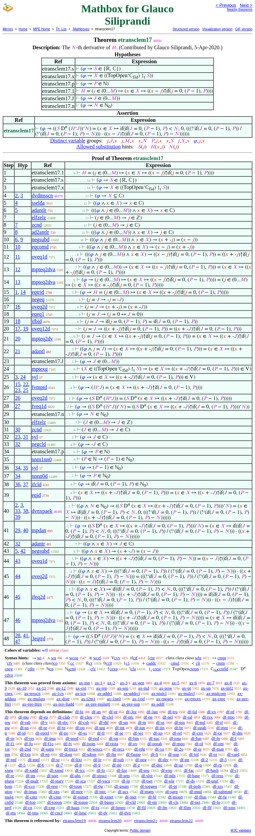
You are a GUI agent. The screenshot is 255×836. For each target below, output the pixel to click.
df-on (113, 738)
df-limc (80, 812)
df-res (29, 738)
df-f (233, 738)
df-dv (103, 812)
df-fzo (122, 770)
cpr (152, 657)
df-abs (75, 775)
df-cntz (31, 796)
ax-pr (186, 688)
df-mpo (178, 743)
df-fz (101, 770)
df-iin (160, 727)
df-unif (212, 780)
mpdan (39, 530)
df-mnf (34, 759)
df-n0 (116, 764)
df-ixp (25, 754)
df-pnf (11, 759)
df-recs (118, 748)
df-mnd (195, 791)
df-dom (65, 754)
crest (157, 668)
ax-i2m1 (88, 698)
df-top (30, 802)
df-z (136, 764)
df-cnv (197, 733)
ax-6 (193, 682)
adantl (38, 351)
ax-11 (41, 688)
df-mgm (147, 791)
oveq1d (39, 257)
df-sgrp (171, 791)
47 (17, 641)
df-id (21, 733)
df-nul (200, 722)
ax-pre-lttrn (32, 704)
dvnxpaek (42, 511)
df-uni (100, 727)
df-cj (234, 770)
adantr (38, 543)
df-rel (177, 733)
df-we (138, 733)
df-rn (10, 738)
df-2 (204, 759)
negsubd (40, 239)
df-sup (173, 754)
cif (135, 657)
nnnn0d (40, 476)
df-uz (178, 764)
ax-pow (165, 688)
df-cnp (49, 807)
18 (17, 321)
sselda (38, 203)
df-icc (80, 770)
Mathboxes (80, 29)
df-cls (174, 802)
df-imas (30, 791)
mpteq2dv (42, 338)
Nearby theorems (239, 9)
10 (17, 247)
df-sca (80, 780)
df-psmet (80, 796)
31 (25, 437)
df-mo (23, 717)
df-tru (173, 711)
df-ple (169, 780)
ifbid (37, 321)
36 (17, 484)
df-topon (54, 802)
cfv (10, 663)
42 (23, 551)
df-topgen (148, 786)
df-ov (132, 743)
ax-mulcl (159, 693)
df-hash (212, 770)
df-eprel (42, 733)
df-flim (185, 807)
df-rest (52, 786)
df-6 (40, 764)
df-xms (229, 807)
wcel (97, 657)
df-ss (160, 722)
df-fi (154, 754)
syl (35, 377)
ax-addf (158, 704)
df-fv (67, 743)
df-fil (141, 807)
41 (25, 635)
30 (17, 429)
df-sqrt (52, 775)
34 (17, 468)
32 (17, 444)
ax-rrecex (193, 698)
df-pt (173, 786)
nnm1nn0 (42, 459)
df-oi (213, 754)
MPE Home (41, 29)
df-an (96, 711)
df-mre (77, 791)
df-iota (175, 738)
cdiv (31, 668)
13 (17, 282)
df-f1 (10, 743)
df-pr (43, 727)
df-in (142, 722)
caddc (151, 663)
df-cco (29, 786)
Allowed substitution (98, 146)
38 (25, 511)
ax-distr (63, 698)
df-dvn (125, 812)
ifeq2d (38, 597)
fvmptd (39, 387)
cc (72, 663)
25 (25, 390)
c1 (128, 663)
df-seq (143, 770)
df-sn (24, 727)
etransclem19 (74, 820)
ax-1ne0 (114, 698)
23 (17, 390)
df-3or (131, 711)
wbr (198, 657)
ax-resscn (32, 693)
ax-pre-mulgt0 (98, 704)
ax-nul (143, 688)
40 (25, 530)
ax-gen (138, 682)
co (55, 663)
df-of (199, 743)
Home (23, 29)
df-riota (111, 743)
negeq (38, 299)
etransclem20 (110, 820)
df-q (198, 764)
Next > (246, 5)
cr (90, 663)
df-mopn (175, 796)
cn (51, 668)
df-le (97, 759)
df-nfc (128, 717)
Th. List (61, 29)
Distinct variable (67, 140)
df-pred (71, 738)
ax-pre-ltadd (63, 704)
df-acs (123, 791)
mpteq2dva (43, 269)
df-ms (11, 812)
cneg (9, 668)
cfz (93, 668)
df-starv (56, 780)
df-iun (139, 727)
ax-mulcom (216, 693)
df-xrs (217, 786)
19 (25, 328)
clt (198, 663)
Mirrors (8, 29)
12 (17, 269)
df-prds (195, 786)
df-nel (168, 717)
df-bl (152, 796)
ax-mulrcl (186, 693)
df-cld (131, 802)
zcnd (37, 225)
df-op (80, 727)
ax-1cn (57, 693)
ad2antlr (40, 232)
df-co (217, 733)
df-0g (98, 786)
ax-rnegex (164, 698)
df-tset (146, 780)
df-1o (159, 748)
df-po (63, 733)
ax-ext (81, 688)
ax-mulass (36, 698)
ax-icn (80, 693)
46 (17, 620)
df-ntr (152, 802)
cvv (117, 657)
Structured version (185, 29)
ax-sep (122, 688)
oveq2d (39, 307)
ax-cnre (218, 698)
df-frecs (70, 748)
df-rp (217, 764)
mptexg (40, 369)
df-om (218, 743)
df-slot (147, 775)
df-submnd (222, 791)
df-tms (33, 812)
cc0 (109, 663)
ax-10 (22, 688)
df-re (10, 775)
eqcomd (40, 247)
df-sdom (89, 754)
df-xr (55, 759)
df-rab (25, 722)
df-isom (88, 743)
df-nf (230, 711)
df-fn (216, 738)
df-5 (22, 764)
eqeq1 (38, 314)
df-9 (97, 764)
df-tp (61, 727)
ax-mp (84, 682)
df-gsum (121, 786)
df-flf (207, 807)
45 (17, 597)
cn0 (73, 668)
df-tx (95, 807)
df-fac (189, 770)
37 (25, 484)
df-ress (217, 775)
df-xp (157, 733)
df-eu (43, 717)
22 (25, 384)
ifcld (37, 484)
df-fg (222, 796)
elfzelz (39, 217)
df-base (193, 775)
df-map (218, 748)
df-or (113, 711)
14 (23, 292)
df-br (178, 727)
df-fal (192, 711)
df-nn (184, 759)
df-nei (195, 802)
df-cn (27, 807)
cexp (114, 668)
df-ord (93, 738)
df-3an (152, 711)
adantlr (39, 210)
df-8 (78, 764)
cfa (133, 668)
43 (17, 561)
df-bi (79, 711)
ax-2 (111, 682)
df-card (233, 754)
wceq (73, 657)
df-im (30, 775)
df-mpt (222, 727)
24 (23, 377)
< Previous (225, 5)
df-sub (118, 759)
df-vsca (103, 780)
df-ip (126, 780)
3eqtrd (38, 638)
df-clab (64, 717)
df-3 (223, 759)
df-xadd (31, 770)
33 (17, 511)
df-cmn (55, 796)
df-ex (211, 711)
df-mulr (32, 780)
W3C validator (240, 830)
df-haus (72, 807)
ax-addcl (104, 693)
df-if (219, 722)
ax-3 (124, 682)
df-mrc (100, 791)
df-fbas (200, 796)
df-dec (156, 764)
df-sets (124, 775)
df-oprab (154, 743)
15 (17, 384)
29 (17, 530)
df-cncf (56, 812)
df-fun (196, 738)
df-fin (111, 754)
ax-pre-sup (131, 704)
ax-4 (158, 682)
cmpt (221, 657)
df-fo (28, 743)
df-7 (59, 764)
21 (17, 351)
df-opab (199, 727)
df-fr (101, 733)
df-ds (190, 780)
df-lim (133, 738)
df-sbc (62, 722)
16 (17, 307)
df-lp (216, 802)
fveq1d (39, 406)
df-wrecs (94, 748)
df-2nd (25, 748)
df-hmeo (118, 807)
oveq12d (41, 328)
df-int (120, 727)
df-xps (53, 791)
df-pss (179, 722)
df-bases (107, 802)
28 (17, 635)
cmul (175, 663)
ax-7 (210, 682)
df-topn (75, 786)
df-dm (237, 733)
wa (53, 657)
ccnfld (222, 668)
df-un (123, 722)
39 (17, 517)
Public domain (140, 830)
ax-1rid (138, 698)
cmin (220, 663)
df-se (119, 733)
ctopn (194, 668)
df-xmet (106, 796)
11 (17, 257)
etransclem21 (145, 820)
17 (17, 328)
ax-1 (99, 682)
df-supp (47, 748)
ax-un (206, 688)
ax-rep (101, 688)
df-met (130, 796)
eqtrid (38, 292)
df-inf (194, 754)
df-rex (207, 717)
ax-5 (175, 682)
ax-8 (228, 682)
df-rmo (228, 717)
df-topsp (81, 802)
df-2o (178, 748)
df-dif (104, 722)
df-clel (107, 717)
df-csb (83, 722)
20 (17, 338)
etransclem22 (181, 820)
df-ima (50, 738)
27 (17, 406)
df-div (163, 759)
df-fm (162, 807)
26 (17, 398)
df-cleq (86, 717)
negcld (39, 444)
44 (17, 576)
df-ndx (170, 775)
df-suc (154, 738)
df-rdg (139, 748)
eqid (36, 495)
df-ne (147, 717)
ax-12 (61, 688)
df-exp (166, 770)
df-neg (140, 759)
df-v (44, 722)
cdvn (9, 675)
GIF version (243, 29)
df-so (82, 733)
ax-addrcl (132, 693)
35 (25, 468)
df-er (197, 748)
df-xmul (56, 770)
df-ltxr (76, 759)
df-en (45, 754)
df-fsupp (133, 754)
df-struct (99, 775)
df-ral (187, 717)
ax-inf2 (227, 688)
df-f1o (48, 743)
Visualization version (217, 29)
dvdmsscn (42, 195)
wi (39, 657)
